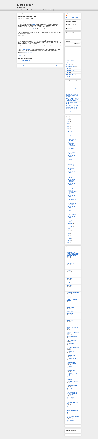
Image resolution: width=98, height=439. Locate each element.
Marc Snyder (25, 4)
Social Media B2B (70, 351)
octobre (70, 225)
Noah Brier (69, 324)
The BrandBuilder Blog (72, 388)
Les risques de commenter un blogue (71, 134)
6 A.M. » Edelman (70, 248)
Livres (67, 62)
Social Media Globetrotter (72, 358)
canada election (28, 52)
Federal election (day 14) (71, 172)
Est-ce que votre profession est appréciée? (71, 180)
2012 (68, 119)
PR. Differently (70, 343)
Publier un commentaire (25, 60)
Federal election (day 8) (71, 196)
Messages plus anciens (56, 65)
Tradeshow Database (70, 137)
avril (69, 235)
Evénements (68, 54)
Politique (68, 72)
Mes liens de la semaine (71, 111)
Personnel (68, 68)
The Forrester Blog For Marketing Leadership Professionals (72, 393)
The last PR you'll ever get (72, 140)
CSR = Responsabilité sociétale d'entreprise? (71, 144)
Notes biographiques (29, 9)
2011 (68, 121)
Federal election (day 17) (71, 153)
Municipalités (69, 64)
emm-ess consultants (41, 9)
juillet (69, 230)
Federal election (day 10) (71, 187)
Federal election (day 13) (71, 174)
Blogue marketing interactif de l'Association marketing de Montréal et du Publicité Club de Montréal (72, 254)
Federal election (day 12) (71, 177)
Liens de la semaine (70, 60)
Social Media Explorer (71, 355)
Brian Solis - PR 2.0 (71, 263)
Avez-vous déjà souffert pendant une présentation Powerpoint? (71, 108)
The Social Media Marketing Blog (70, 398)
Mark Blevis (69, 304)
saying (33, 24)
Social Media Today (71, 370)
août (69, 228)
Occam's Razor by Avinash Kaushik (73, 333)
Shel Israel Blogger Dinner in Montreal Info (72, 85)
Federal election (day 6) (71, 207)
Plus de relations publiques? (71, 148)
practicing (32, 28)
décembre (70, 131)
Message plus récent (23, 65)
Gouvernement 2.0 (70, 58)
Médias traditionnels (70, 66)
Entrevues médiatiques (71, 52)
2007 (68, 126)
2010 (68, 123)
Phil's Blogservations (71, 340)
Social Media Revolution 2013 (72, 92)
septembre (70, 226)
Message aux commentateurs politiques (72, 165)
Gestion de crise (69, 56)
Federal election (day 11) (71, 184)
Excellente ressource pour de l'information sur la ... (72, 192)
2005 (68, 130)
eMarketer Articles (71, 289)
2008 (68, 124)
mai (69, 233)
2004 (68, 242)
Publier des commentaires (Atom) (43, 69)
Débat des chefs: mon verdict (72, 105)
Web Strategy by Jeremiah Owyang (73, 417)
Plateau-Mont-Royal (70, 70)
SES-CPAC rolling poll (26, 49)
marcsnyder (69, 15)
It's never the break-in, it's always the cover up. (72, 162)
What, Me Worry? (72, 214)
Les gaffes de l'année (71, 169)
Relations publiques (70, 74)
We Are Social (70, 412)
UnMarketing (70, 406)
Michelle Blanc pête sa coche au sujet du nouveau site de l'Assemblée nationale (72, 99)
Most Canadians (39, 45)
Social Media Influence (72, 366)
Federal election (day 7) (71, 201)
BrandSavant (70, 260)
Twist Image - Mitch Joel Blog (72, 403)
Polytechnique (71, 188)
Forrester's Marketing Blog (73, 292)
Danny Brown (70, 282)
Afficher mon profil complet (72, 17)
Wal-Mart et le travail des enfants (71, 220)
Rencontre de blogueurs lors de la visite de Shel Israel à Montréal (72, 95)
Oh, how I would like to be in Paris (72, 204)
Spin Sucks (69, 379)
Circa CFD (69, 270)
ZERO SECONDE (70, 420)
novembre (70, 223)
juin (69, 231)
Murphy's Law (70, 320)
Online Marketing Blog (72, 336)
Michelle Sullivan (71, 317)
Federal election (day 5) (71, 210)
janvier (69, 240)
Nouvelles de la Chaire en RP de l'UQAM (72, 328)
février (69, 238)
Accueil (20, 9)
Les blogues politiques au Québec (71, 103)
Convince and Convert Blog (72, 275)
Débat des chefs (69, 82)
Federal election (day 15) (71, 159)
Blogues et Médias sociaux (72, 49)
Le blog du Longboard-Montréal (72, 300)
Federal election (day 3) (71, 217)
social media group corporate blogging (71, 363)
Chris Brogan (70, 267)
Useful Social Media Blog (72, 410)
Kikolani (68, 296)
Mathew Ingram (70, 307)
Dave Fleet (69, 285)
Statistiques (68, 76)
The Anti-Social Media (72, 385)
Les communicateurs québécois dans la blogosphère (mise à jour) (73, 89)
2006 (68, 128)
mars (69, 236)
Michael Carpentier (71, 311)
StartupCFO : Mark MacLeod (73, 381)
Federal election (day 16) (71, 156)
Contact (50, 9)
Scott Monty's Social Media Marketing (73, 348)
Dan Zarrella (69, 278)
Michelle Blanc (70, 313)
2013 (68, 118)
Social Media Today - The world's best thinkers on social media (72, 374)
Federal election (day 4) (71, 212)
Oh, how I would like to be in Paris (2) (72, 199)
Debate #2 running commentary (72, 150)
